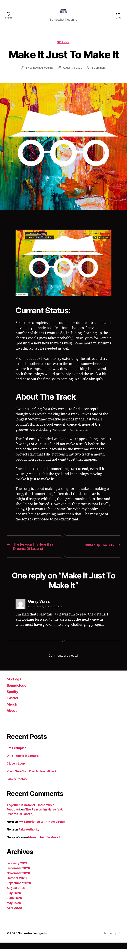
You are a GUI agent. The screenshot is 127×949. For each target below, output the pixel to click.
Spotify (13, 698)
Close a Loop (16, 770)
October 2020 (17, 884)
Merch (13, 710)
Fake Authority (29, 836)
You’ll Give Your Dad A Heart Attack (32, 777)
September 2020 (19, 889)
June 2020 (14, 904)
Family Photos (17, 785)
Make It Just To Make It (44, 843)
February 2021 (17, 869)
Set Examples (16, 754)
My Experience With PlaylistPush (42, 828)
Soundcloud (17, 691)
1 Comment (99, 73)
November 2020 (18, 879)
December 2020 (18, 874)
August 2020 (16, 894)
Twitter (13, 704)
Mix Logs (63, 47)
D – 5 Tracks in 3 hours (23, 762)
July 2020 (14, 899)
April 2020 (14, 914)
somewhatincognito (41, 73)
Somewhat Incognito (32, 939)
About (12, 716)
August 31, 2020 (73, 73)
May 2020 (14, 909)
